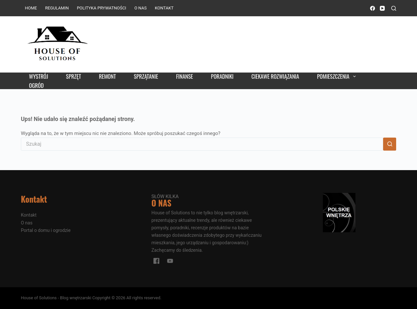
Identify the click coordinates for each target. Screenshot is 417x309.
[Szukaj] (393, 8)
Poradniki (222, 76)
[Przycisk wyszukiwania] (389, 144)
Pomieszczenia (337, 76)
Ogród (36, 85)
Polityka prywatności (101, 8)
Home (31, 8)
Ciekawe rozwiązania (275, 76)
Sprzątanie (146, 76)
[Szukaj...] (202, 144)
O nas (140, 8)
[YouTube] (382, 8)
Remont (107, 76)
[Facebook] (372, 8)
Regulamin (56, 8)
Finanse (184, 76)
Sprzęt (73, 76)
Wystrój (38, 76)
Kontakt (164, 8)
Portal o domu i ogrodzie (46, 230)
